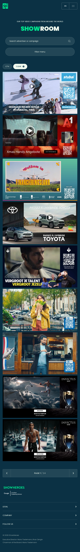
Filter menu (40, 51)
